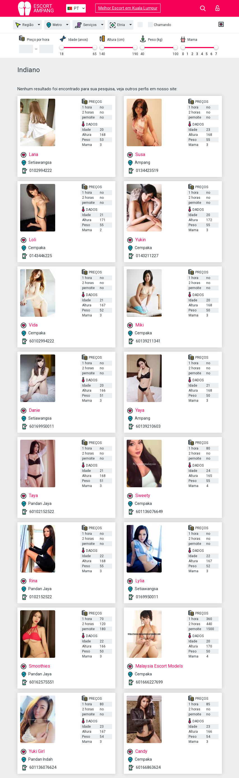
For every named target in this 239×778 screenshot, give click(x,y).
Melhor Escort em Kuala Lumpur (127, 8)
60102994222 (41, 341)
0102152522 (40, 596)
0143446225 (40, 255)
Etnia (117, 25)
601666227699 (149, 682)
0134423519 (147, 170)
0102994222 (40, 170)
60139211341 (148, 341)
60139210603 (148, 426)
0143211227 (147, 255)
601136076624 (42, 767)
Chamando (162, 25)
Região (24, 25)
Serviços (86, 25)
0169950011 (147, 596)
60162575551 (41, 682)
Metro (54, 25)
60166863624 (148, 767)
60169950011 (41, 426)
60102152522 (41, 511)
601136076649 (149, 511)
